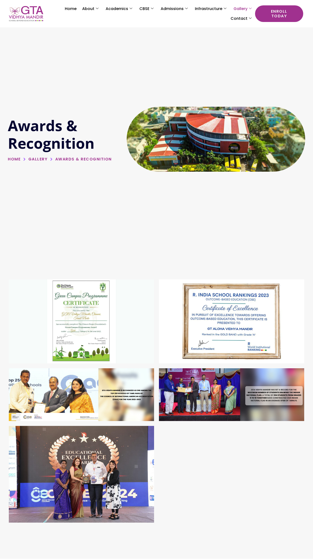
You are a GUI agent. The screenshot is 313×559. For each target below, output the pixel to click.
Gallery (243, 9)
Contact (241, 18)
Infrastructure (210, 9)
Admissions (174, 9)
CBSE (146, 9)
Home (71, 8)
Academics (119, 9)
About (90, 9)
